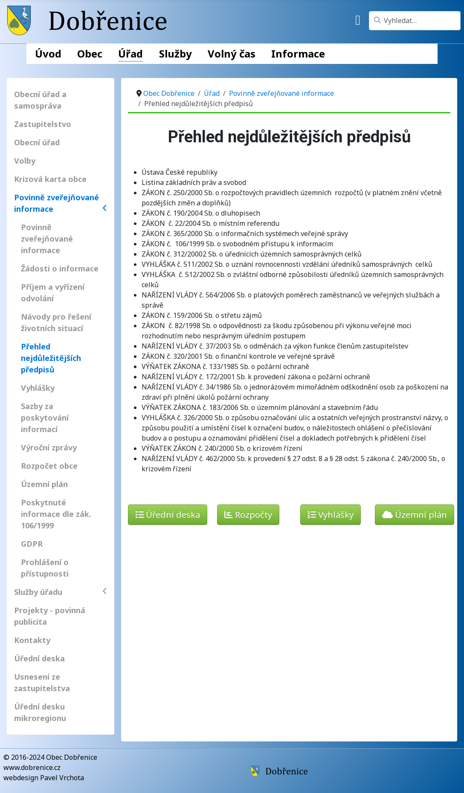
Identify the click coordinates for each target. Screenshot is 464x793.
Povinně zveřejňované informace (60, 203)
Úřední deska (39, 658)
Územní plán (44, 484)
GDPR (32, 544)
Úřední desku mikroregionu (40, 712)
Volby (24, 161)
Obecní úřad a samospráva (40, 100)
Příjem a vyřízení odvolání (52, 292)
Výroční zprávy (49, 447)
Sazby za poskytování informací (45, 417)
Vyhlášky (38, 388)
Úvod (48, 53)
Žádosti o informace (60, 268)
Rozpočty (248, 514)
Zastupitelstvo (42, 124)
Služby (175, 53)
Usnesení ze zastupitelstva (42, 682)
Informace (298, 53)
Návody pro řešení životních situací (56, 322)
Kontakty (32, 640)
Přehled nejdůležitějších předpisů (51, 358)
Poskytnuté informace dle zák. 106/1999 (56, 514)
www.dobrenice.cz (32, 767)
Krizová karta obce (50, 179)
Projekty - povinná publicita (49, 616)
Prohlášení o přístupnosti (45, 568)
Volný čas (231, 53)
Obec (89, 53)
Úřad (130, 53)
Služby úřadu (60, 592)
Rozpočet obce (49, 466)
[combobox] (415, 20)
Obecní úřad (37, 142)
